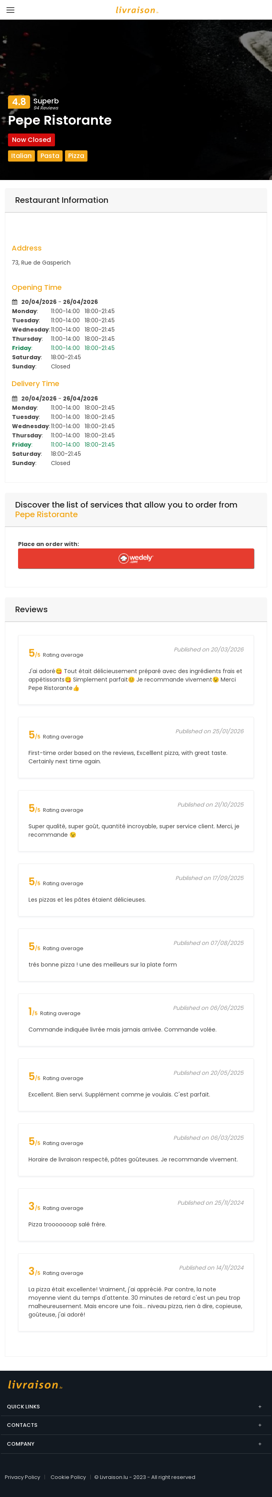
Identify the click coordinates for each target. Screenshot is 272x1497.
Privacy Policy (22, 1477)
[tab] (136, 200)
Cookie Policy (68, 1477)
